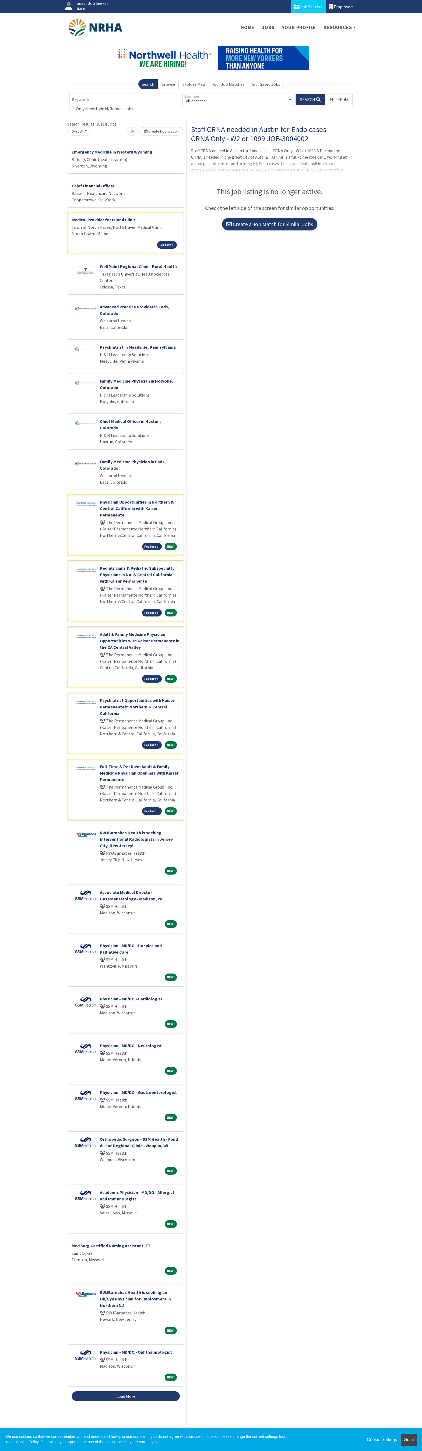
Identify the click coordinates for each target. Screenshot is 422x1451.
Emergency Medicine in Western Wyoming (112, 152)
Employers (341, 6)
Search (148, 84)
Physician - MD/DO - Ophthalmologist (136, 1352)
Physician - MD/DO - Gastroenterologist (138, 1092)
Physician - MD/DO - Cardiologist (131, 998)
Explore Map (193, 84)
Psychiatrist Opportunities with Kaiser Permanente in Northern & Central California (137, 707)
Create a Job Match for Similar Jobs (269, 224)
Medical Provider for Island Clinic (104, 219)
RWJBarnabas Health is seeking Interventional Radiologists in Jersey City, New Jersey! (136, 839)
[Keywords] (125, 99)
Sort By (78, 131)
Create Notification (161, 131)
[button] (339, 99)
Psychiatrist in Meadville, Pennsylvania (138, 347)
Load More (125, 1396)
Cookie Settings (382, 1439)
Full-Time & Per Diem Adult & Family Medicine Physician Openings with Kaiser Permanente (139, 773)
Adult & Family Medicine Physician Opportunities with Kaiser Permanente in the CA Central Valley (140, 641)
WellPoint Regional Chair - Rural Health (138, 266)
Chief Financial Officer (93, 185)
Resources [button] (337, 27)
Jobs (268, 27)
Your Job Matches (228, 84)
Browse (168, 84)
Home (247, 27)
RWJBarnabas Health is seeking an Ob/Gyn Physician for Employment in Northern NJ (135, 1299)
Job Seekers (308, 6)
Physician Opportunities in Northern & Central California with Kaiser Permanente (137, 508)
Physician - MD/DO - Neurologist (131, 1045)
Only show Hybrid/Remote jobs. (105, 108)
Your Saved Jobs (265, 84)
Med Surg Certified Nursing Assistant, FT (111, 1245)
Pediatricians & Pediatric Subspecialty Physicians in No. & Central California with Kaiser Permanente (137, 574)
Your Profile (299, 27)
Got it (409, 1439)
